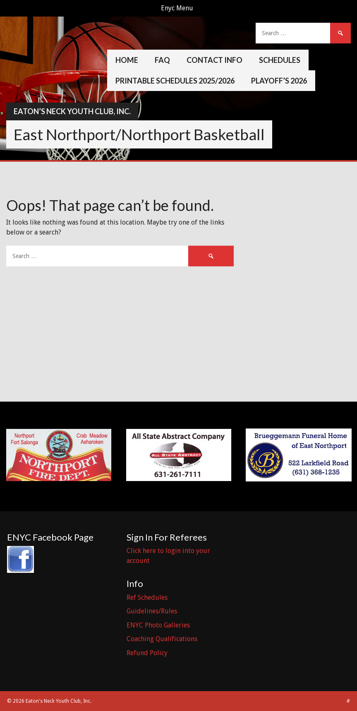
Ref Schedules (147, 597)
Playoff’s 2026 (279, 80)
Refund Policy (147, 653)
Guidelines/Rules (152, 611)
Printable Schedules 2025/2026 (175, 80)
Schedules (279, 60)
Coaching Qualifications (162, 639)
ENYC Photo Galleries (158, 625)
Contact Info (214, 60)
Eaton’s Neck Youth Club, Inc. (72, 111)
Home (126, 60)
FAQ (162, 60)
